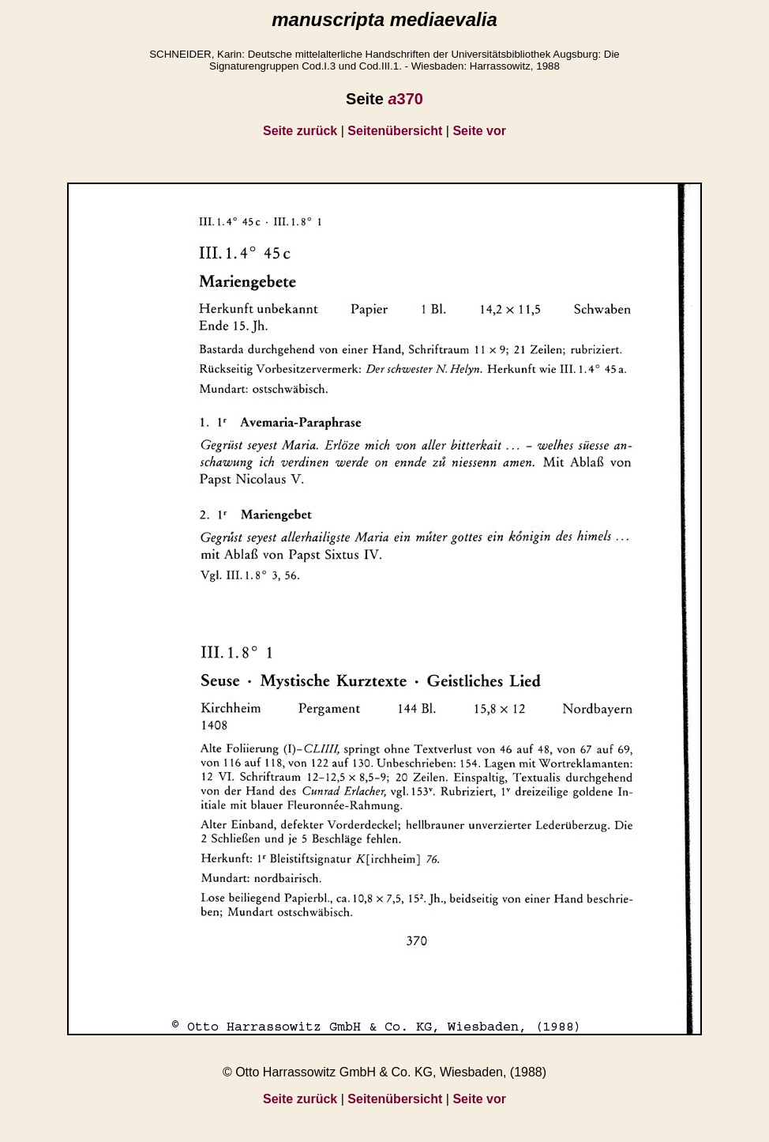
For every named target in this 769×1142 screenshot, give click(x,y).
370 (405, 98)
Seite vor (479, 131)
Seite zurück (300, 131)
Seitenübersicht (394, 131)
